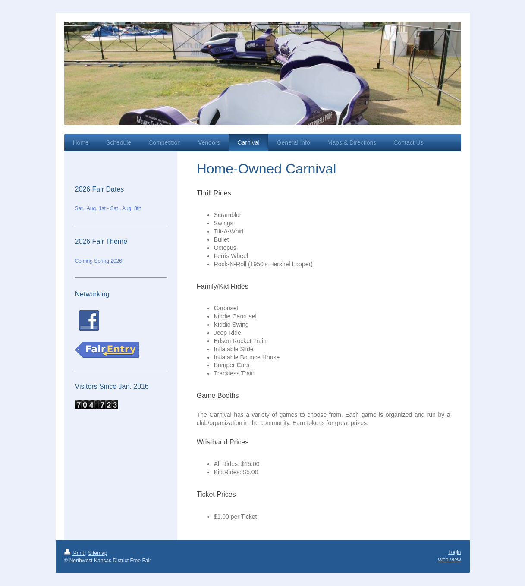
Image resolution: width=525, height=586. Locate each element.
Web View (449, 560)
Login (454, 552)
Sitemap (97, 553)
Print (74, 553)
